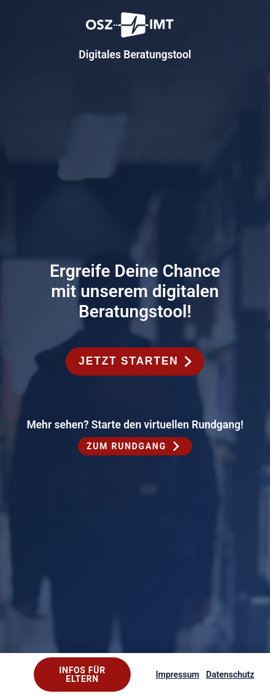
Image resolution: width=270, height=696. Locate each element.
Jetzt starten (128, 361)
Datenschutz (230, 674)
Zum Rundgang (126, 446)
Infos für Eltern (82, 674)
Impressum (177, 674)
